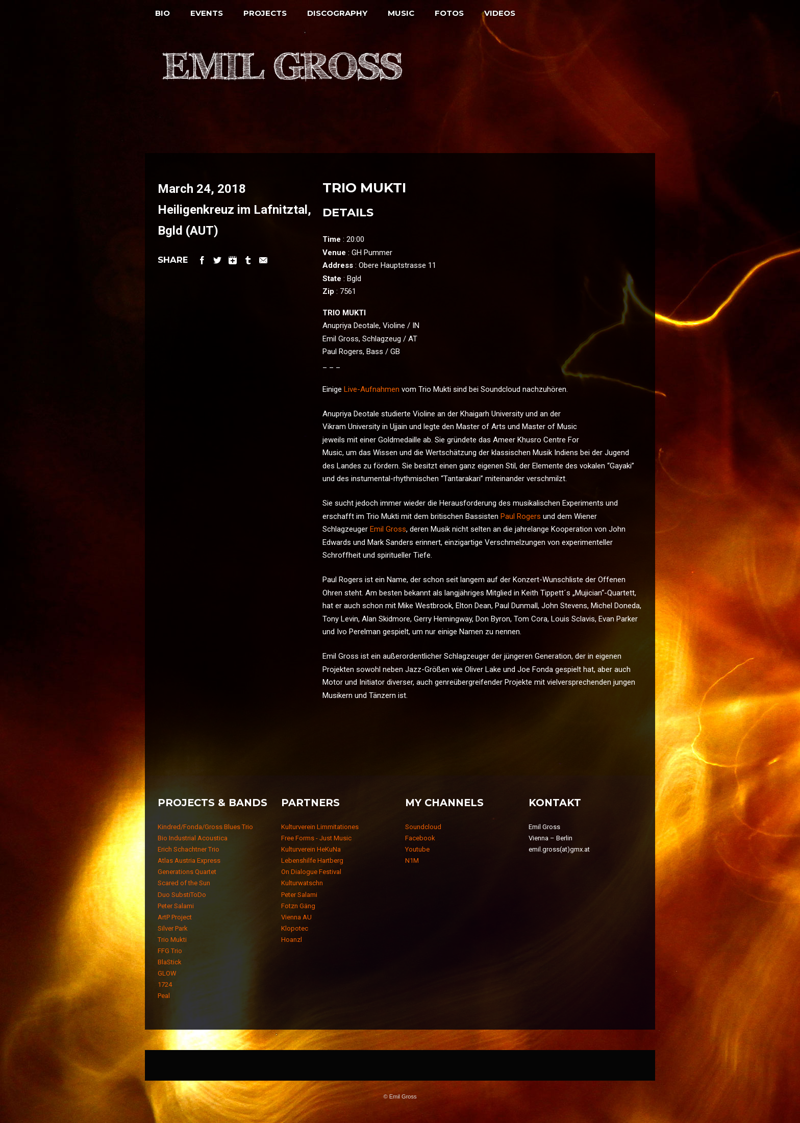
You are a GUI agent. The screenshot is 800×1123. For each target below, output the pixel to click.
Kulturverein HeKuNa (311, 849)
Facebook (420, 838)
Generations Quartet (187, 872)
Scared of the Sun (184, 883)
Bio (162, 13)
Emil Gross (388, 529)
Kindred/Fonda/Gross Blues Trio (205, 827)
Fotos (449, 13)
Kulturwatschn (302, 883)
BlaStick (170, 962)
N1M (412, 860)
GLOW (167, 973)
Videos (499, 13)
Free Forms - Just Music (316, 838)
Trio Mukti (172, 939)
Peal (164, 996)
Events (206, 13)
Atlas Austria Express (189, 860)
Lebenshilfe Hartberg (312, 860)
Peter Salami (176, 906)
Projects (265, 13)
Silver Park (173, 928)
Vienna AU (296, 917)
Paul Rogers (521, 516)
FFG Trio (170, 951)
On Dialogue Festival (311, 872)
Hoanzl (291, 939)
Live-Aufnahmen (371, 389)
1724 (165, 984)
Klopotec (294, 928)
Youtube (417, 849)
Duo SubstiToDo (182, 895)
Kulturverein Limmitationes (320, 827)
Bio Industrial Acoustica (193, 838)
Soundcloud (423, 827)
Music (401, 13)
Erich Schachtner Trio (188, 849)
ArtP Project (175, 917)
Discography (337, 13)
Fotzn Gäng (298, 906)
